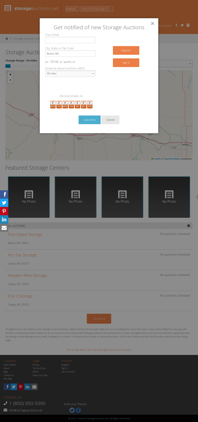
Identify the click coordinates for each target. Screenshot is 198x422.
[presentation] (72, 87)
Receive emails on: (71, 96)
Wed (65, 105)
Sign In (126, 62)
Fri (77, 105)
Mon (53, 105)
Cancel (110, 119)
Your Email (52, 35)
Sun (90, 105)
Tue (59, 105)
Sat (83, 105)
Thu (71, 105)
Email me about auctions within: (65, 68)
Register (126, 50)
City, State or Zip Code (59, 48)
